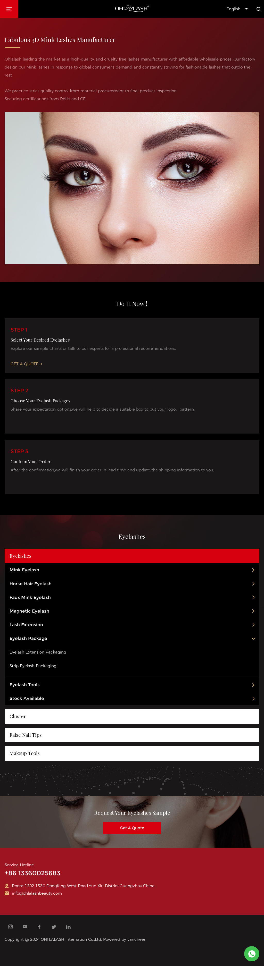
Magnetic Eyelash (29, 611)
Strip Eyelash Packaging (33, 665)
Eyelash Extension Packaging (38, 652)
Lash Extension (26, 624)
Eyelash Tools (25, 684)
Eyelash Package (28, 638)
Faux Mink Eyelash (30, 597)
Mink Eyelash (24, 570)
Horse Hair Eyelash (31, 583)
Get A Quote (26, 363)
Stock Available (27, 698)
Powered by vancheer (124, 939)
